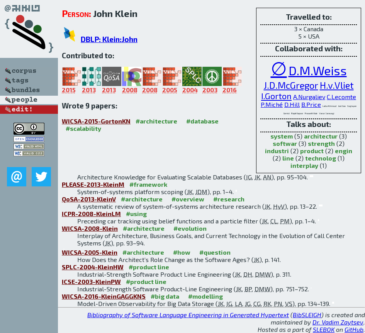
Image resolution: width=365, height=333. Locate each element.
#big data (165, 296)
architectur (321, 136)
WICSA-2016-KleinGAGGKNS (104, 296)
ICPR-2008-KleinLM (91, 213)
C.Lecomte (341, 96)
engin (343, 150)
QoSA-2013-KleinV (89, 199)
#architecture (156, 121)
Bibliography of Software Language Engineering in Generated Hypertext (188, 314)
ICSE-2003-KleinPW (91, 281)
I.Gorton (276, 96)
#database (202, 121)
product (312, 150)
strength (321, 143)
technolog (320, 158)
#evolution (190, 228)
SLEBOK (323, 329)
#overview (187, 199)
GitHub (354, 329)
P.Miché (272, 104)
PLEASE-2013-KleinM (93, 184)
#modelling (205, 296)
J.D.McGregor (291, 85)
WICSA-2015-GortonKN (96, 121)
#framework (148, 184)
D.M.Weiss (318, 70)
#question (215, 252)
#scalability (83, 128)
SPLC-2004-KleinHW (93, 266)
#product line (149, 266)
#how (181, 252)
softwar (285, 143)
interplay (304, 165)
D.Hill (292, 104)
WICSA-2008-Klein (90, 228)
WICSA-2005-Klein (89, 252)
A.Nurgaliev (309, 96)
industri (277, 150)
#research (228, 199)
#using (136, 213)
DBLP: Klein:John (109, 39)
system (281, 136)
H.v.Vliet (337, 85)
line (288, 158)
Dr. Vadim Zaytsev (337, 322)
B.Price (311, 104)
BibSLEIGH (307, 314)
